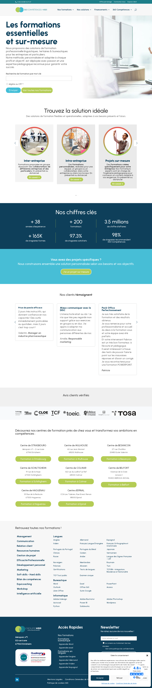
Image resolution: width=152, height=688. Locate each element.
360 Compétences (121, 10)
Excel (82, 584)
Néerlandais (85, 562)
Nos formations (64, 10)
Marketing (22, 569)
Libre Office (58, 591)
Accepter (100, 678)
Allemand (84, 540)
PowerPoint (111, 584)
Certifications (59, 569)
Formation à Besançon (119, 459)
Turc (108, 566)
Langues (57, 536)
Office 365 (84, 587)
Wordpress (111, 603)
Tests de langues (87, 569)
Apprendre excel (66, 648)
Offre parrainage (105, 2)
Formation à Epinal (76, 504)
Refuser (120, 678)
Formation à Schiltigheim (33, 481)
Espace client (132, 2)
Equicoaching (24, 584)
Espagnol (111, 540)
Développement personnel (31, 565)
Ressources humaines (28, 550)
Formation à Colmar (76, 481)
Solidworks (85, 606)
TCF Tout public (60, 575)
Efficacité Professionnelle (30, 560)
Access (110, 587)
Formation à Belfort (118, 484)
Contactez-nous (119, 2)
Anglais (56, 540)
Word (55, 584)
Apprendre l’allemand (68, 660)
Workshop (22, 588)
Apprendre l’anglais (67, 657)
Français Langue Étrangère (91, 543)
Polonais (57, 566)
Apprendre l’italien (67, 664)
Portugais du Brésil (88, 549)
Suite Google (85, 591)
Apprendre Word (66, 644)
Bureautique (59, 580)
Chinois (56, 553)
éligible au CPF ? (14, 84)
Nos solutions (83, 10)
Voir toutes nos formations (37, 90)
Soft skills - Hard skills (29, 574)
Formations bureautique (64, 640)
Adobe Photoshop (115, 599)
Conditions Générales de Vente (126, 683)
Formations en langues (65, 652)
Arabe (82, 556)
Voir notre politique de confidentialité (119, 649)
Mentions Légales (54, 679)
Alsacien (83, 566)
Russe (55, 556)
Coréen (83, 553)
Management (24, 536)
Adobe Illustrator (87, 599)
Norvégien (57, 562)
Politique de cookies (108, 683)
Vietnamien (112, 553)
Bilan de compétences (29, 579)
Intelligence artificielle (29, 593)
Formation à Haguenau (33, 504)
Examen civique (86, 575)
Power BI (83, 603)
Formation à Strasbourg (33, 459)
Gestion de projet (26, 555)
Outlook (56, 587)
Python (56, 606)
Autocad (57, 603)
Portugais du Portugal (62, 549)
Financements (100, 10)
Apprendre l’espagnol (68, 667)
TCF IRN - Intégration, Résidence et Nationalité (117, 570)
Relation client (24, 545)
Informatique (60, 595)
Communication (25, 541)
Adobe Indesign (60, 599)
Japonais (111, 549)
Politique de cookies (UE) (57, 683)
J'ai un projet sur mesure (76, 271)
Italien (56, 543)
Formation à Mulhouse (76, 459)
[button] (147, 655)
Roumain (110, 562)
